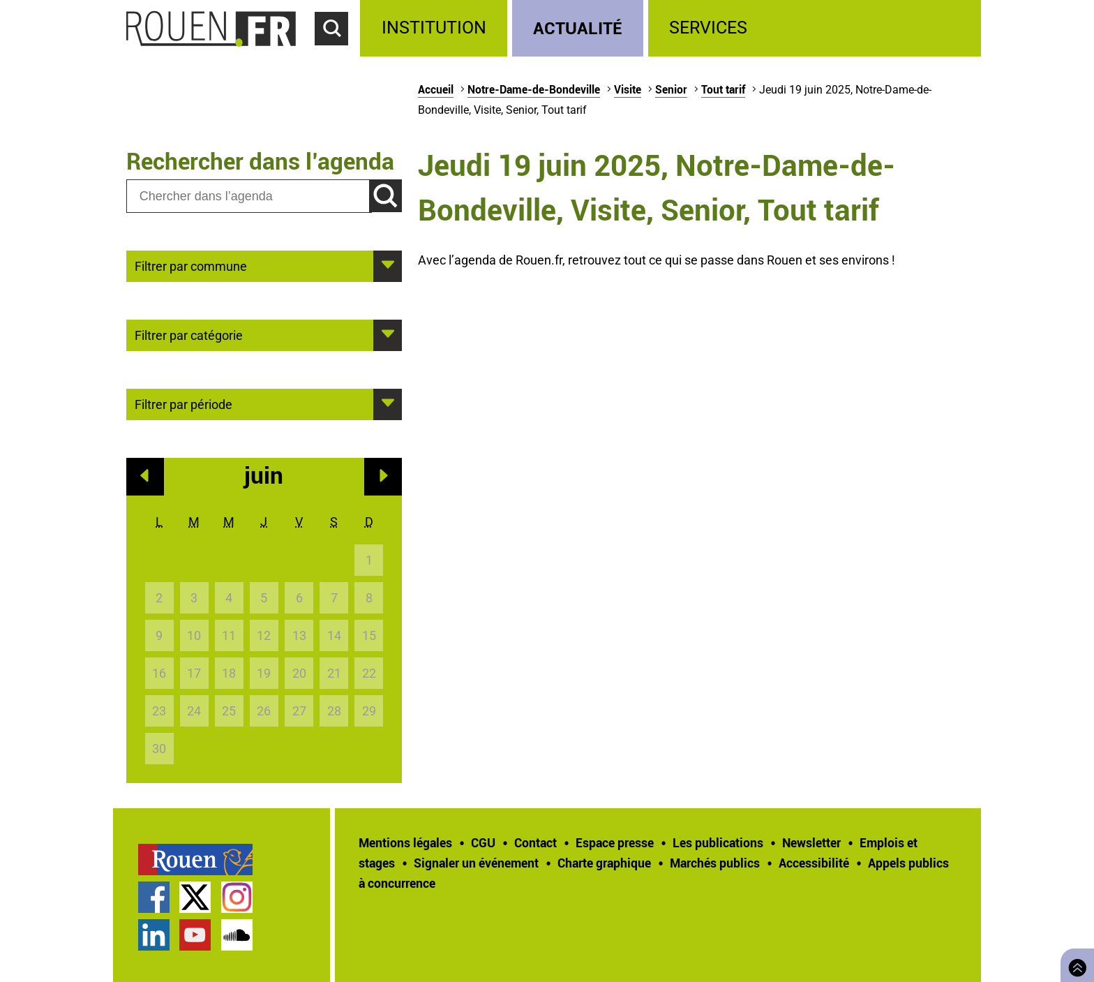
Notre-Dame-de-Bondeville (533, 89)
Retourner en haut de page (1074, 963)
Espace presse (615, 842)
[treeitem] (435, 28)
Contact (535, 842)
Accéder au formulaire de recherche (338, 53)
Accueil (436, 89)
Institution (434, 27)
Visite (627, 89)
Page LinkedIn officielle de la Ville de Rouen (154, 935)
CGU (483, 842)
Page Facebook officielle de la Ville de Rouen (154, 897)
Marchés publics (715, 862)
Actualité (577, 27)
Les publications (718, 842)
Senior (671, 89)
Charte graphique (604, 862)
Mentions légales (405, 842)
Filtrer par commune (191, 265)
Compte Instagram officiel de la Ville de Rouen (237, 897)
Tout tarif (723, 89)
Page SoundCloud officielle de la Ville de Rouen (237, 935)
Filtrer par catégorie (189, 334)
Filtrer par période (183, 403)
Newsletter (811, 842)
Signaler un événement (476, 862)
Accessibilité (814, 862)
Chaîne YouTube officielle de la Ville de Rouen (195, 935)
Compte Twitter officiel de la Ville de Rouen (195, 897)
